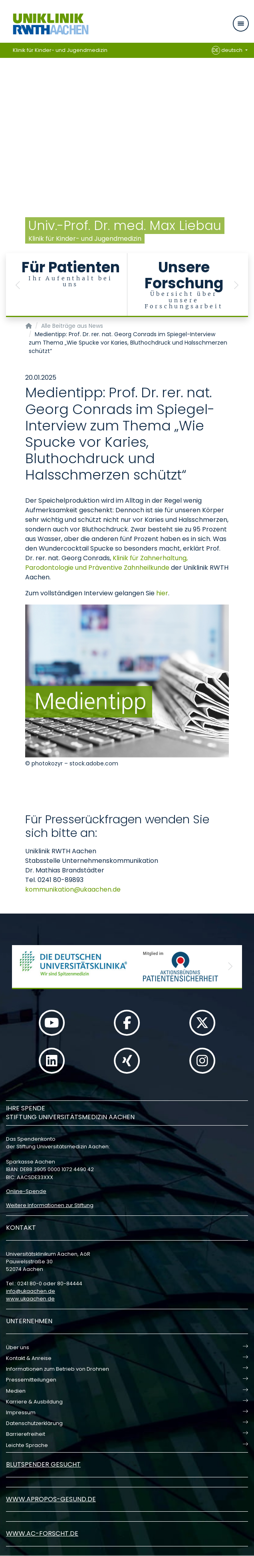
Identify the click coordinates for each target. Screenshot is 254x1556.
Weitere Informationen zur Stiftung (49, 1205)
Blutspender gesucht (43, 1464)
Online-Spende (26, 1191)
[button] (18, 285)
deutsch (228, 50)
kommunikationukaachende (73, 889)
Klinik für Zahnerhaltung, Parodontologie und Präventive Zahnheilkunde (106, 562)
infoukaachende (30, 1291)
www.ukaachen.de (30, 1298)
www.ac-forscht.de (42, 1533)
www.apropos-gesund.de (51, 1499)
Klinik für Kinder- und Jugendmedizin (60, 50)
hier (162, 593)
